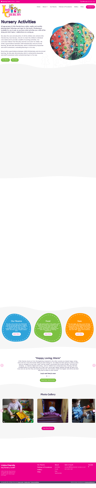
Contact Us (90, 7)
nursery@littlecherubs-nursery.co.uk (75, 467)
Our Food (14, 60)
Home (38, 6)
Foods (56, 469)
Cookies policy (27, 482)
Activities (57, 467)
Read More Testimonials (48, 380)
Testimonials (58, 473)
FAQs (82, 6)
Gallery (76, 6)
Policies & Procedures (65, 6)
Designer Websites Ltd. (90, 482)
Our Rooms (53, 6)
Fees (56, 471)
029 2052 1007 (91, 1)
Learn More (16, 334)
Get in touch (69, 465)
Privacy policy (20, 482)
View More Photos (48, 428)
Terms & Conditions (35, 482)
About (44, 6)
